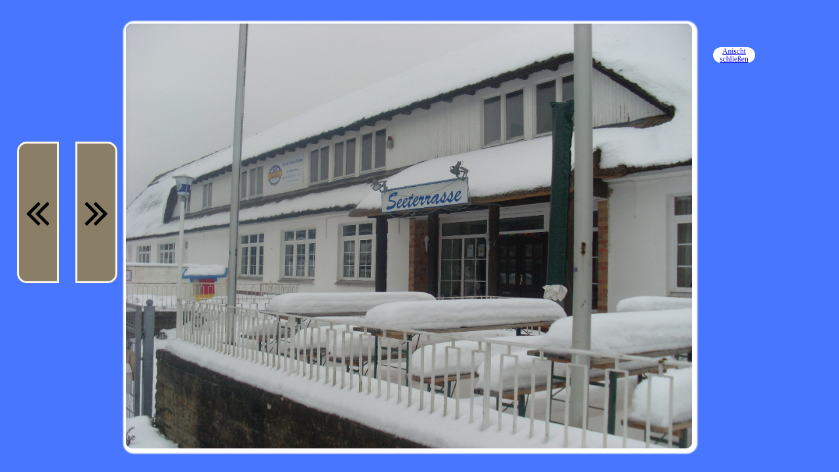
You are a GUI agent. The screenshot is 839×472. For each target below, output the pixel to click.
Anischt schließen (734, 55)
